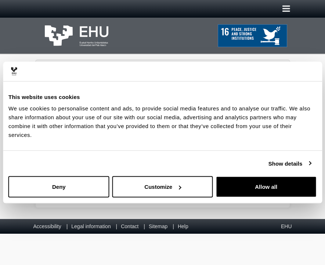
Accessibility (47, 226)
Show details (285, 163)
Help (183, 226)
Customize (162, 187)
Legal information (91, 226)
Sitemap (158, 226)
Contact (129, 226)
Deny (59, 187)
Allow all (266, 187)
